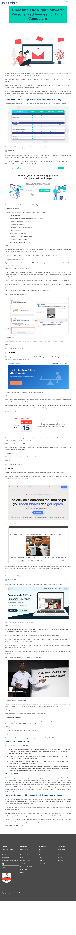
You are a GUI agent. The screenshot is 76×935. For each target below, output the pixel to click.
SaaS (59, 852)
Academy (23, 852)
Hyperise (8, 155)
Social (41, 852)
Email (40, 849)
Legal (22, 872)
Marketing (60, 855)
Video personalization (8, 852)
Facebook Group (25, 860)
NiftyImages (8, 357)
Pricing (4, 867)
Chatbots (41, 860)
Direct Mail (42, 863)
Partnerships (24, 869)
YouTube (22, 863)
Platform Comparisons (26, 866)
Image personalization (8, 849)
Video (40, 858)
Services (60, 860)
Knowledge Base (25, 855)
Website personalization (9, 855)
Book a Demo (24, 849)
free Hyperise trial (29, 819)
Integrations (5, 858)
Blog (21, 858)
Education (60, 858)
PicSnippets (8, 584)
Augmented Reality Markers (10, 860)
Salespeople (61, 849)
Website (41, 855)
